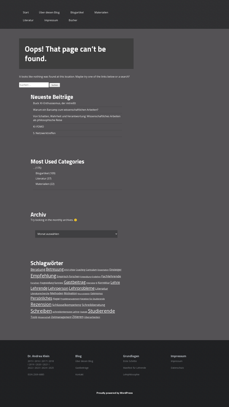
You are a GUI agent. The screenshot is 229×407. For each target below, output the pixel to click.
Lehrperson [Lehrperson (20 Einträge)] (58, 288)
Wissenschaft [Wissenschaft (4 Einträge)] (44, 317)
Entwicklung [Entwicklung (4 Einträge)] (85, 276)
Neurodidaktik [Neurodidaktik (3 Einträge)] (84, 294)
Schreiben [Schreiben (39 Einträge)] (41, 311)
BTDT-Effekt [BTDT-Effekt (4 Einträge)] (69, 269)
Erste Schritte (130, 361)
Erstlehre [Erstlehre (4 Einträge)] (96, 276)
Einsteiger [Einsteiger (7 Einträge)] (115, 269)
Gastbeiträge (82, 367)
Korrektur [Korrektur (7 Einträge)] (104, 282)
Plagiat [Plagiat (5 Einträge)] (56, 298)
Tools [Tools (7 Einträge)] (34, 317)
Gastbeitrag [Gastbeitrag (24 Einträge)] (75, 282)
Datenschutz (177, 367)
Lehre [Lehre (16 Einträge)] (115, 282)
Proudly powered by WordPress (115, 393)
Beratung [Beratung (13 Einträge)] (38, 269)
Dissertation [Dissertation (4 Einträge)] (103, 269)
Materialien (101, 12)
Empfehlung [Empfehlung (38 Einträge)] (43, 275)
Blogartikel (77, 12)
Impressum (51, 20)
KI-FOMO (38, 126)
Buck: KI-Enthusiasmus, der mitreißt (54, 103)
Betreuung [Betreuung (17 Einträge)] (55, 269)
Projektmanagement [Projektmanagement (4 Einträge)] (70, 298)
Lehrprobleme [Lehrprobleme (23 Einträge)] (82, 288)
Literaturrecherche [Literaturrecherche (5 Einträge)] (40, 293)
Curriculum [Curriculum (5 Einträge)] (91, 269)
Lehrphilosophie (131, 374)
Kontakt (79, 374)
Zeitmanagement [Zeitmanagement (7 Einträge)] (61, 317)
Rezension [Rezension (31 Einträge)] (41, 304)
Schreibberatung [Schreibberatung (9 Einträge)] (93, 305)
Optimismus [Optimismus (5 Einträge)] (96, 293)
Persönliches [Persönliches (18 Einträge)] (41, 298)
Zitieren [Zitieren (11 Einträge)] (77, 317)
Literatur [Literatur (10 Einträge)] (101, 288)
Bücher (73, 20)
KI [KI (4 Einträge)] (96, 283)
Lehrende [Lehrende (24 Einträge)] (39, 288)
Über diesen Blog (49, 12)
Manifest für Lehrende (134, 367)
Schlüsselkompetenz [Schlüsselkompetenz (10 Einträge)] (66, 305)
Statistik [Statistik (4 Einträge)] (83, 312)
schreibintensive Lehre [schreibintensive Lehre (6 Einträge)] (66, 311)
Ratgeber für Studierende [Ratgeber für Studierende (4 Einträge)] (92, 298)
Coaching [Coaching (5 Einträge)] (80, 269)
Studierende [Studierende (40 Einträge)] (101, 311)
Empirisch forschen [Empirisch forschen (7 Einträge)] (68, 276)
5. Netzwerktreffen (44, 133)
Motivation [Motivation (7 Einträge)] (70, 293)
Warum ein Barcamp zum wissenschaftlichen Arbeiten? (65, 109)
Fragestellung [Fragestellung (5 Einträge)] (47, 282)
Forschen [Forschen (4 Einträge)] (35, 283)
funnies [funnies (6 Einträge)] (58, 282)
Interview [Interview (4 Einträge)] (90, 283)
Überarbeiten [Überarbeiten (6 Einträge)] (92, 317)
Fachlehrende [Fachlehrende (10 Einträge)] (111, 276)
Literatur (28, 20)
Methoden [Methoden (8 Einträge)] (56, 293)
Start (26, 12)
